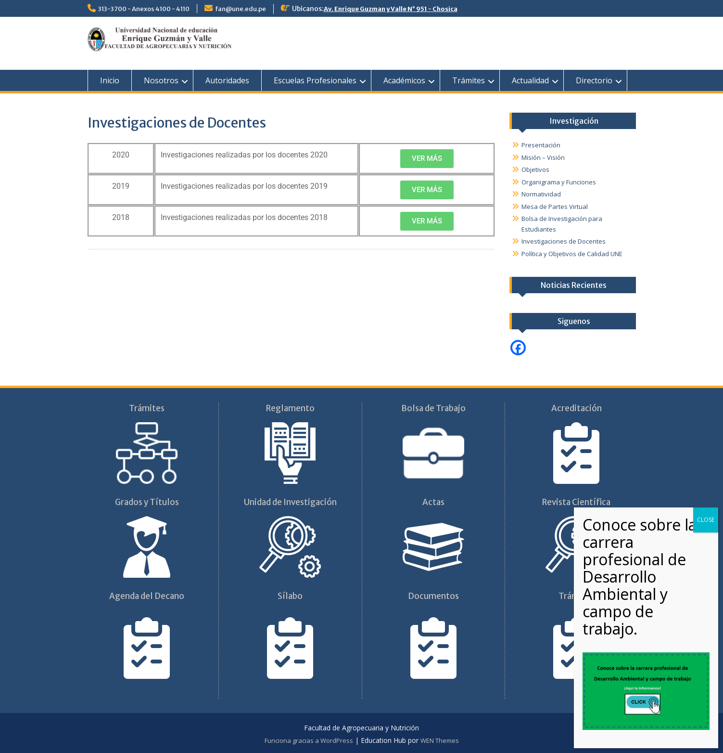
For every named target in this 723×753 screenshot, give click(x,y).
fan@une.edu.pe (240, 9)
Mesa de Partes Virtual (554, 206)
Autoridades (227, 80)
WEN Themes (439, 740)
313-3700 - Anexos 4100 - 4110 (144, 9)
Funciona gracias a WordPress (309, 740)
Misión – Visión (543, 157)
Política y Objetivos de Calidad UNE (571, 253)
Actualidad (530, 80)
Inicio (109, 80)
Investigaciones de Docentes (563, 241)
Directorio (594, 80)
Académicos (404, 80)
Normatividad (541, 194)
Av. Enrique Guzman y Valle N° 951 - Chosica (390, 9)
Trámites (468, 80)
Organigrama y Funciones (558, 182)
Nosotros (161, 80)
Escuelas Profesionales (315, 80)
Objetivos (535, 169)
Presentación (540, 145)
